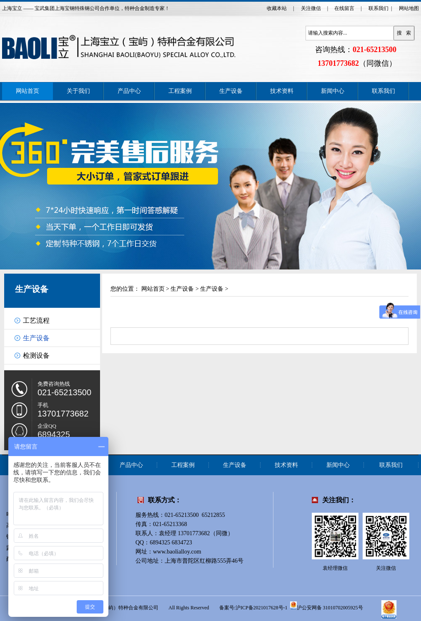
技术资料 (281, 91)
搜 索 (404, 33)
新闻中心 (332, 91)
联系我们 (378, 8)
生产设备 (231, 91)
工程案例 (180, 91)
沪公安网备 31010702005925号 (326, 605)
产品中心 (129, 91)
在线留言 (344, 8)
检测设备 (36, 355)
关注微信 (311, 8)
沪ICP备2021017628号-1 (262, 608)
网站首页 (27, 91)
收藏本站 (277, 8)
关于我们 (78, 91)
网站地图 (409, 8)
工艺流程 (36, 320)
